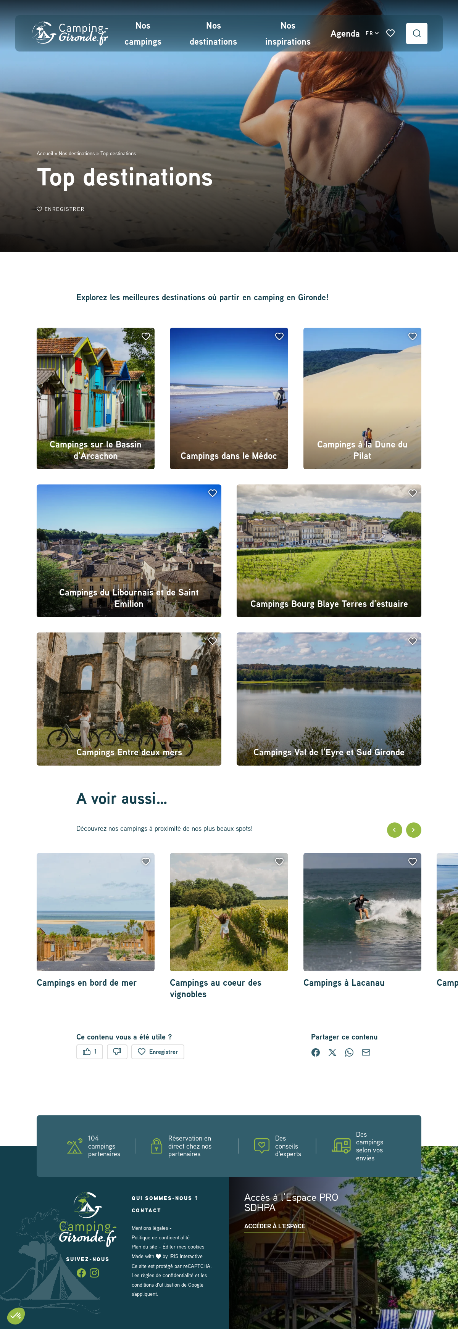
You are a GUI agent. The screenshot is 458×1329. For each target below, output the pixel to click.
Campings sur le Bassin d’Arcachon (95, 450)
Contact (147, 1210)
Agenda (344, 34)
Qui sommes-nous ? (166, 1198)
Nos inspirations (286, 34)
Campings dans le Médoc (229, 456)
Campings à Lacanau (344, 983)
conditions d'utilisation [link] (156, 1284)
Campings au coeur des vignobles (215, 988)
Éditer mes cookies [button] (181, 1246)
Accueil (45, 153)
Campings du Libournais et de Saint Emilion (129, 598)
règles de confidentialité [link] (166, 1275)
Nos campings (142, 34)
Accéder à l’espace (274, 1225)
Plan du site (144, 1246)
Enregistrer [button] (62, 209)
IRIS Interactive (186, 1256)
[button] (146, 336)
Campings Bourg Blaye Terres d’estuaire (329, 604)
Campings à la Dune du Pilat (362, 450)
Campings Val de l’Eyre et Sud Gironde (329, 752)
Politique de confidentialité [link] (161, 1237)
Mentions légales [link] (150, 1228)
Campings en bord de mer (88, 983)
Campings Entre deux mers (129, 752)
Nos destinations (212, 34)
